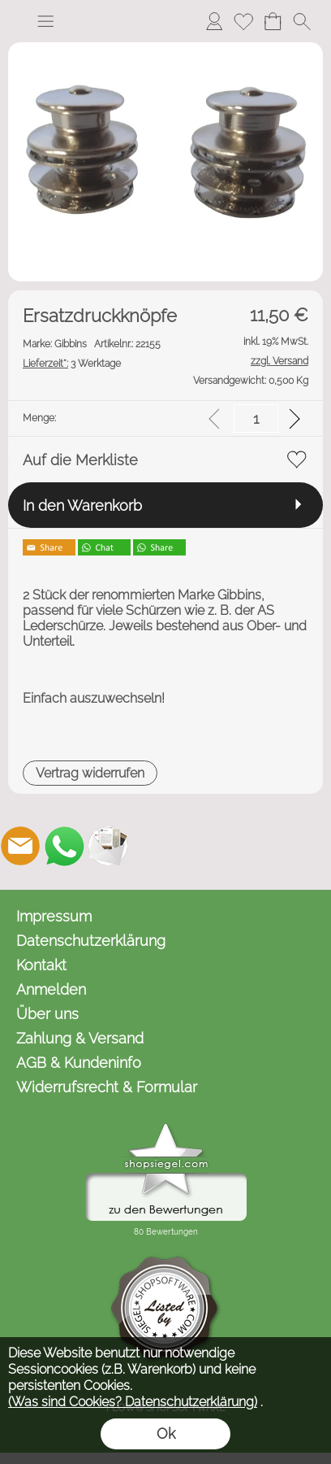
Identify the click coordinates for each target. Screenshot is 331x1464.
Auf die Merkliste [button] (80, 459)
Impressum (54, 916)
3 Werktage (72, 363)
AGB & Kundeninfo (78, 1062)
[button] (45, 21)
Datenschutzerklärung (91, 940)
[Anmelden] (214, 21)
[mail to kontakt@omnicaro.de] (20, 846)
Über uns (47, 1013)
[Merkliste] (243, 21)
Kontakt (41, 965)
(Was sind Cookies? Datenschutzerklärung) (132, 1402)
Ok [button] (166, 1433)
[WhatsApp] (64, 846)
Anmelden (51, 989)
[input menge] (256, 418)
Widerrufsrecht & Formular (106, 1087)
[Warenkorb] (272, 21)
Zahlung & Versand (80, 1038)
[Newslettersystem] (108, 846)
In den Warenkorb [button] (82, 505)
